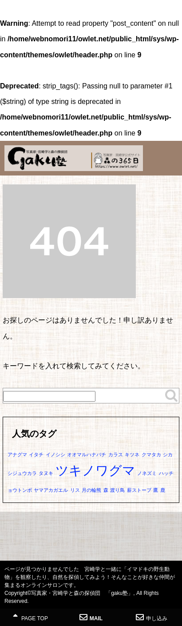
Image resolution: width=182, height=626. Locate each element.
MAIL (91, 617)
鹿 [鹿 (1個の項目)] (162, 490)
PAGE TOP (30, 617)
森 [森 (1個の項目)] (105, 490)
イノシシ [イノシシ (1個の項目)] (55, 454)
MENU (171, 15)
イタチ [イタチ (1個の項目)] (36, 454)
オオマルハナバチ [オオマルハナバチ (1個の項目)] (86, 454)
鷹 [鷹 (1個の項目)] (155, 490)
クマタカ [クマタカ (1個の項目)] (151, 454)
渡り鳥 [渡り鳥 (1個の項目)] (117, 490)
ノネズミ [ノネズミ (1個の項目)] (147, 473)
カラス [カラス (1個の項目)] (115, 454)
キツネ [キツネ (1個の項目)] (132, 454)
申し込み (151, 617)
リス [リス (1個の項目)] (75, 490)
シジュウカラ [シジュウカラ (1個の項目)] (22, 473)
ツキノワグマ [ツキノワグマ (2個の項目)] (95, 470)
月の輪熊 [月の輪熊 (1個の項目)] (91, 490)
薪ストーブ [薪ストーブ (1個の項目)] (139, 490)
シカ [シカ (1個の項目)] (168, 454)
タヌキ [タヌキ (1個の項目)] (46, 473)
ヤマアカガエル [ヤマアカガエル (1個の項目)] (51, 490)
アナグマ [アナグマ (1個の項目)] (17, 454)
